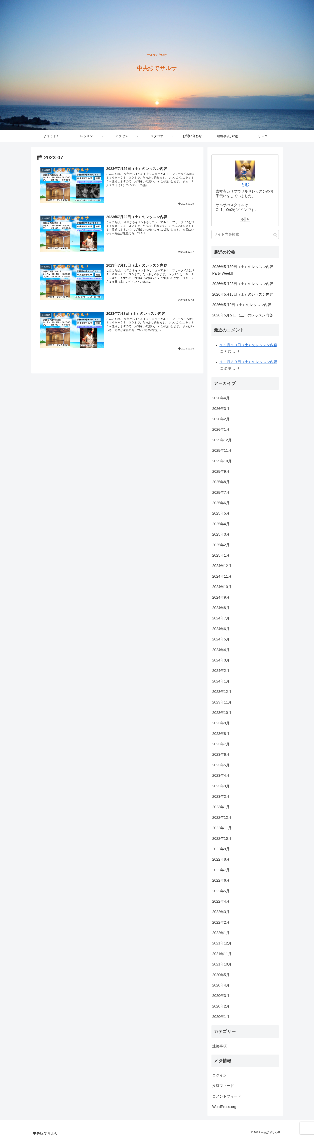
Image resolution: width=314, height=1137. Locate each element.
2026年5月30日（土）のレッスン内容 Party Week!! (242, 270)
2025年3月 (220, 534)
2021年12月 (221, 943)
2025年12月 (221, 440)
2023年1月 (220, 807)
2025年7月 (220, 493)
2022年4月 (220, 901)
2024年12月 (221, 566)
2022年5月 (220, 891)
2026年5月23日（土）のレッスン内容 (242, 284)
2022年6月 (220, 880)
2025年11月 (221, 451)
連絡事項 (219, 1046)
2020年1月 (220, 1017)
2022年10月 (221, 839)
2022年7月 (220, 870)
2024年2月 (220, 671)
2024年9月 (220, 597)
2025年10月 (221, 461)
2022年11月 (221, 828)
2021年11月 (221, 954)
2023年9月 (220, 723)
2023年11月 (221, 702)
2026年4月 (220, 398)
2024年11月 (221, 576)
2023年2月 (220, 797)
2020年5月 (220, 975)
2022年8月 (220, 859)
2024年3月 (220, 660)
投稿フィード (223, 1086)
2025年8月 (220, 482)
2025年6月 (220, 503)
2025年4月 (220, 524)
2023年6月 (220, 755)
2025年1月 (220, 555)
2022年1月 (220, 933)
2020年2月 (220, 1006)
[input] (245, 234)
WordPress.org (224, 1107)
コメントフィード (226, 1096)
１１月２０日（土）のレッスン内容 (248, 345)
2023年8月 (220, 734)
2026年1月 (220, 430)
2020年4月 (220, 985)
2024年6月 (220, 629)
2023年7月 (220, 744)
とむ (245, 184)
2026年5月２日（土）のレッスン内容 (242, 315)
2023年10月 (221, 713)
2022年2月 (220, 922)
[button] (275, 235)
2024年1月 (220, 681)
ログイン (219, 1075)
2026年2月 (220, 419)
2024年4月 (220, 650)
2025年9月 (220, 472)
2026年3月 (220, 409)
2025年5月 (220, 513)
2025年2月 (220, 545)
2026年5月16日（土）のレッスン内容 (242, 294)
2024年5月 (220, 639)
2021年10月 (221, 964)
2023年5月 (220, 765)
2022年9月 (220, 849)
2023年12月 (221, 692)
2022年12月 (221, 818)
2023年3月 (220, 786)
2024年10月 (221, 587)
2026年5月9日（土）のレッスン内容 (241, 305)
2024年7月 (220, 618)
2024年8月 (220, 608)
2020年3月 (220, 996)
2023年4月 (220, 776)
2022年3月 (220, 912)
